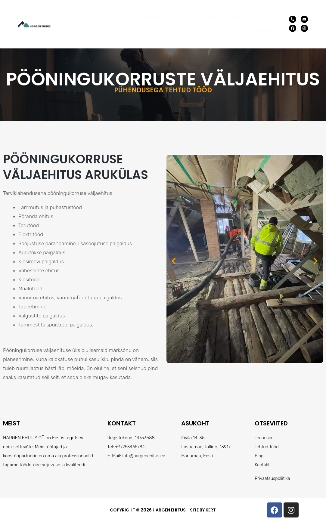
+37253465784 (130, 446)
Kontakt (263, 31)
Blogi (260, 456)
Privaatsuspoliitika (273, 478)
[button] (225, 17)
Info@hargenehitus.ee (144, 456)
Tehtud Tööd (225, 17)
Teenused (150, 17)
